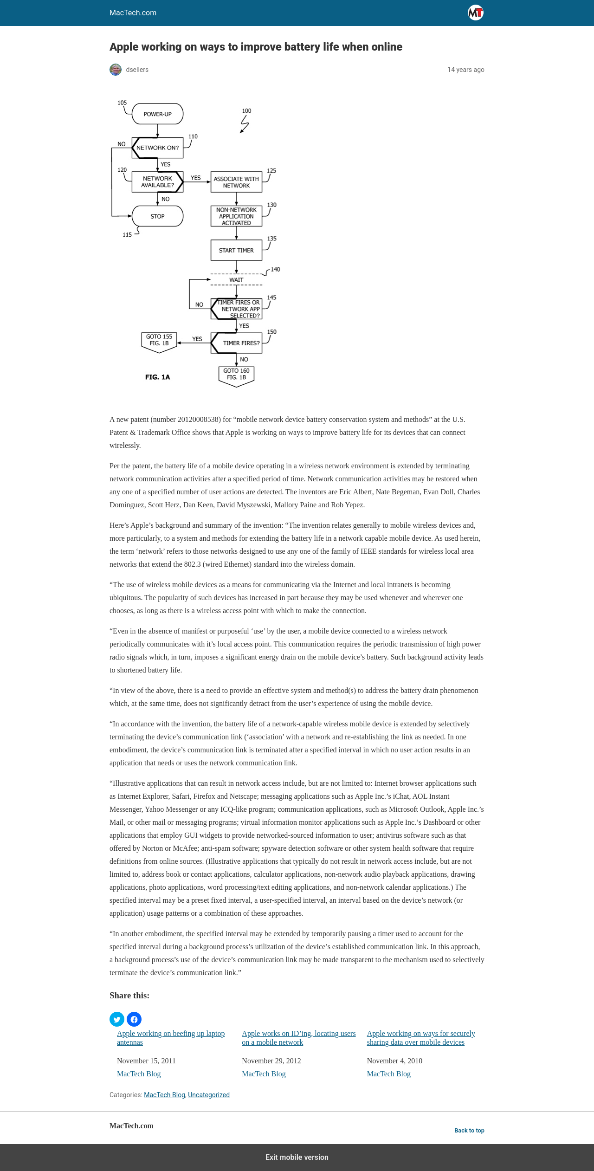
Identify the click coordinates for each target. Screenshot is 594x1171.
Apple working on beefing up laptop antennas (171, 1037)
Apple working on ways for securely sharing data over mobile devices (421, 1037)
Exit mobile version (297, 1157)
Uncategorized (209, 1095)
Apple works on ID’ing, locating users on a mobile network (298, 1037)
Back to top (469, 1130)
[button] (117, 1019)
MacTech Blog (139, 1074)
